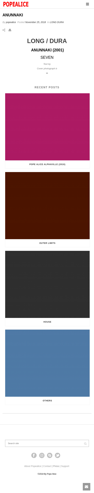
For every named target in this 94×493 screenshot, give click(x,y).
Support (65, 466)
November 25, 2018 (35, 22)
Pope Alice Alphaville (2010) (47, 164)
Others (47, 401)
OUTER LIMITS (47, 243)
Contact (47, 466)
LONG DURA (57, 22)
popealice (11, 22)
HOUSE (47, 322)
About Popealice (32, 466)
